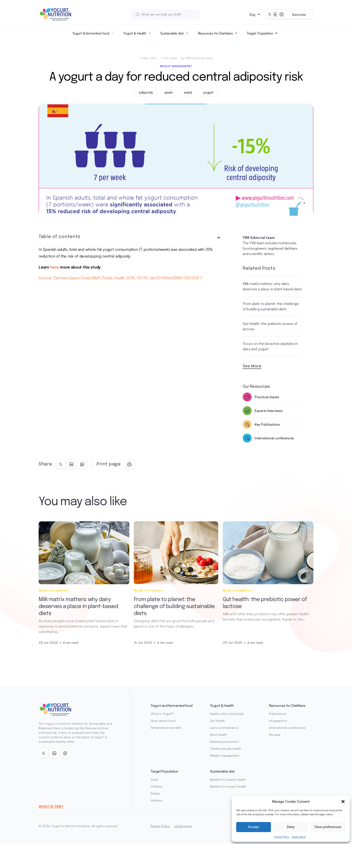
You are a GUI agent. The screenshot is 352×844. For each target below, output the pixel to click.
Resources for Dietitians (215, 33)
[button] (343, 801)
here (54, 266)
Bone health (218, 734)
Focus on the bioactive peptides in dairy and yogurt (270, 346)
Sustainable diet (172, 33)
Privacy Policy (160, 826)
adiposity (146, 92)
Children (157, 786)
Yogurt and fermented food (172, 705)
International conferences (287, 727)
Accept (253, 827)
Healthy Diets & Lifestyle (227, 714)
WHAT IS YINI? (51, 806)
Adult (154, 779)
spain (168, 92)
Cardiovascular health (225, 748)
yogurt (208, 92)
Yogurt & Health (134, 33)
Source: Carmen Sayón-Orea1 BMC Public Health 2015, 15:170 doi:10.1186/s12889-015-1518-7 (120, 277)
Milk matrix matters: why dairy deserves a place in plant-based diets (272, 286)
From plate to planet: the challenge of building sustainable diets (271, 306)
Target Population (260, 33)
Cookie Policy (281, 836)
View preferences (327, 827)
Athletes (156, 800)
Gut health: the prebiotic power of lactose (270, 326)
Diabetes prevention (224, 741)
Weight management (176, 66)
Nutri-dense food (163, 721)
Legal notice (299, 836)
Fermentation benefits (166, 727)
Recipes (274, 734)
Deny (291, 827)
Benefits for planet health (228, 779)
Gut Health (217, 721)
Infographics (278, 721)
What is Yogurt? (162, 714)
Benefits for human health (228, 786)
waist (188, 92)
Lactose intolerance (224, 727)
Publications (277, 714)
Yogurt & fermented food (91, 33)
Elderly (155, 793)
